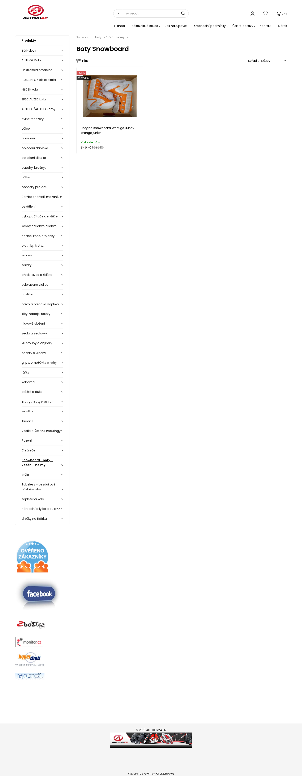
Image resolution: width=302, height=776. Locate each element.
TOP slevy (29, 51)
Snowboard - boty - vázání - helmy (37, 462)
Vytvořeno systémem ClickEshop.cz (151, 773)
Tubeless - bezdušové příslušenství (38, 486)
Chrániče (28, 450)
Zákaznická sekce (145, 26)
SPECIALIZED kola (34, 99)
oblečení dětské (34, 158)
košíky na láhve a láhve (39, 226)
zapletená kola (33, 499)
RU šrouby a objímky (37, 343)
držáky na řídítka (34, 519)
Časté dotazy (242, 26)
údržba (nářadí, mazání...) (41, 197)
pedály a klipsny (34, 353)
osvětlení (28, 206)
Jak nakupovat (176, 26)
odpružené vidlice (35, 285)
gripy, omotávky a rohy (39, 362)
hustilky (27, 294)
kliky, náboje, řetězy (36, 314)
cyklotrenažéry (33, 119)
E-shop (119, 26)
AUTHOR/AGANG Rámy (38, 109)
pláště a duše (32, 392)
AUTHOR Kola (31, 60)
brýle (25, 475)
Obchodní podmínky (210, 26)
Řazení (27, 440)
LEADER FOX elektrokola (39, 80)
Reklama (28, 382)
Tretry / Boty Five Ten (37, 402)
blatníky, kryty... (33, 245)
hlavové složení (33, 323)
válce (26, 128)
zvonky (27, 255)
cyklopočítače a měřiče (40, 216)
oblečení (28, 138)
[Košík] (281, 14)
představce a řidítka (37, 275)
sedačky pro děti (34, 187)
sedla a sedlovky (34, 333)
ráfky (25, 372)
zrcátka (27, 411)
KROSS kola (30, 89)
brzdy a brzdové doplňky (40, 304)
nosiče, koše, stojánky (38, 236)
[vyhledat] (156, 13)
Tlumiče (28, 421)
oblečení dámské (35, 148)
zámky (26, 265)
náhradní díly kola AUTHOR (41, 509)
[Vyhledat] (118, 13)
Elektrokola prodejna (37, 70)
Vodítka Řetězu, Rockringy (41, 431)
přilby (26, 177)
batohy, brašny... (34, 168)
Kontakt (266, 26)
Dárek (282, 26)
